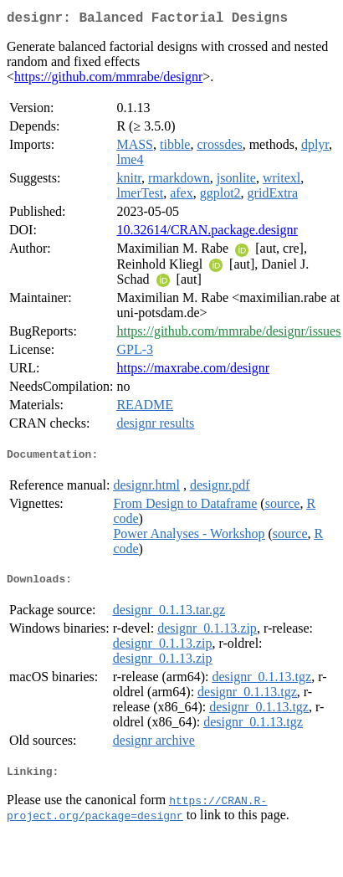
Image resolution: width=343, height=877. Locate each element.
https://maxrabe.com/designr (192, 371)
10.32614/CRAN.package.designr (206, 233)
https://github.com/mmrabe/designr (108, 80)
